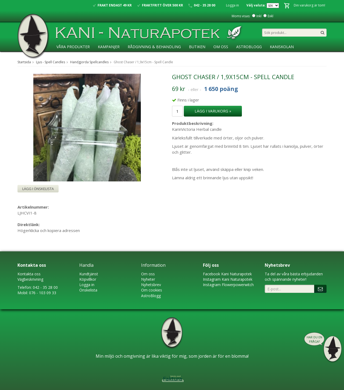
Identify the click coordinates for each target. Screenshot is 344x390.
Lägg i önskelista (38, 188)
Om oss (148, 273)
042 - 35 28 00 (45, 287)
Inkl (258, 16)
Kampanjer (109, 46)
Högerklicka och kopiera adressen (48, 230)
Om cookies (151, 290)
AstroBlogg (249, 46)
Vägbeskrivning (30, 279)
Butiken (197, 46)
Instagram (212, 279)
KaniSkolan (282, 46)
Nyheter (148, 279)
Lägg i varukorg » (213, 111)
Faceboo (210, 273)
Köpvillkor (87, 279)
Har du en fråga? (314, 339)
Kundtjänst (88, 273)
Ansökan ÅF (68, 57)
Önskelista (88, 290)
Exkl (270, 16)
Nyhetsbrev (151, 284)
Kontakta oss (29, 273)
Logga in (232, 5)
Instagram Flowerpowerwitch (228, 284)
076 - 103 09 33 (42, 292)
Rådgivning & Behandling (154, 46)
